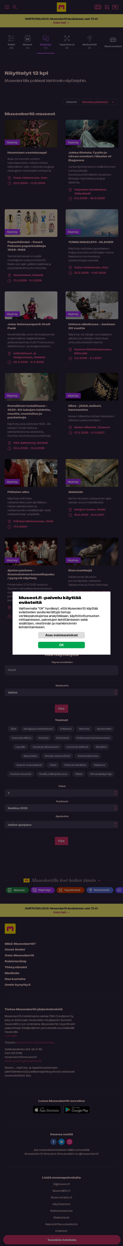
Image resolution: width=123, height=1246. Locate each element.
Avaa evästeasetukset (61, 635)
